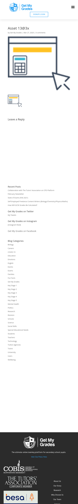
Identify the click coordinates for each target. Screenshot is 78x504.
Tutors (10, 348)
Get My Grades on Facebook (22, 231)
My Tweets (12, 215)
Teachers (11, 337)
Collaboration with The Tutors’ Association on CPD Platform (31, 190)
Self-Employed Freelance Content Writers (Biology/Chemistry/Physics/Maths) (38, 201)
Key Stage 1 (12, 285)
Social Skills (12, 326)
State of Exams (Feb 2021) (18, 198)
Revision (11, 315)
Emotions (11, 259)
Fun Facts (11, 278)
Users (10, 356)
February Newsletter (16, 194)
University (12, 352)
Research (11, 311)
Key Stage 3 (12, 293)
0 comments (40, 32)
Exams (10, 270)
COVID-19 (11, 252)
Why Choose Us (57, 495)
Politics (10, 308)
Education (12, 256)
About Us (57, 481)
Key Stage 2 (12, 289)
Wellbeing (12, 360)
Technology (12, 341)
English (10, 263)
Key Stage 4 (12, 296)
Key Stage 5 (12, 300)
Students (11, 334)
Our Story (57, 486)
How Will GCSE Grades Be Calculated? (22, 205)
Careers (11, 248)
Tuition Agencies (14, 345)
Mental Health (13, 304)
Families (11, 274)
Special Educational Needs (18, 330)
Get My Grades (16, 32)
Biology (11, 244)
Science (11, 322)
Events (10, 267)
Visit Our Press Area (39, 457)
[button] (73, 7)
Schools (11, 319)
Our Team (57, 499)
